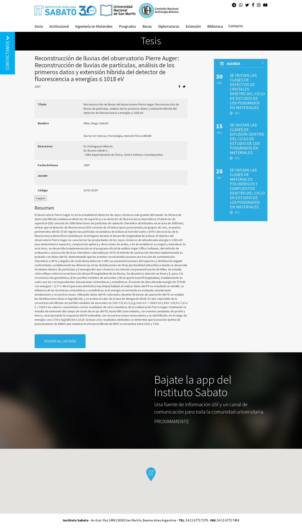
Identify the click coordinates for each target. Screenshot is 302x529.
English (40, 198)
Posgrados (127, 26)
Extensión (193, 26)
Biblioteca (215, 26)
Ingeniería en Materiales (94, 26)
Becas (147, 26)
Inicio (39, 26)
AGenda (241, 63)
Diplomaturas (168, 26)
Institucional (59, 26)
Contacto (235, 25)
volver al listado (60, 341)
